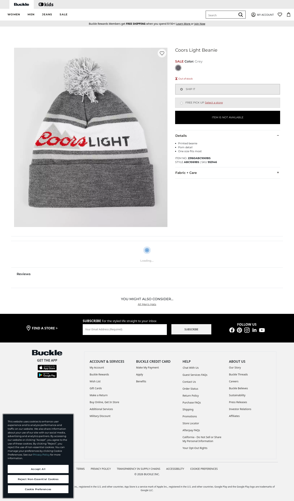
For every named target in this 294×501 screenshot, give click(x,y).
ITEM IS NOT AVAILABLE (227, 117)
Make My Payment (147, 367)
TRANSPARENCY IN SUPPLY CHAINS (138, 468)
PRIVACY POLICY (101, 468)
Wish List (95, 381)
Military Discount (100, 416)
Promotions (190, 416)
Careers (233, 381)
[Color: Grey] (178, 68)
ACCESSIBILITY (175, 468)
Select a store (214, 102)
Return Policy (191, 395)
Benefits (141, 381)
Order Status (190, 388)
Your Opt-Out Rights (195, 448)
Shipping (188, 409)
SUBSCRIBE (191, 329)
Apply (139, 374)
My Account (97, 367)
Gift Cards (96, 388)
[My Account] (262, 15)
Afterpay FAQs (191, 430)
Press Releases (238, 402)
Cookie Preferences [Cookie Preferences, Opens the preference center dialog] (38, 489)
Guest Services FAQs (195, 375)
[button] (14, 15)
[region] (38, 456)
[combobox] (221, 14)
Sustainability (237, 395)
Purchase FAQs (192, 402)
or (185, 23)
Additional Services (101, 409)
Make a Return (99, 395)
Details (227, 135)
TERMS (80, 468)
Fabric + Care (227, 172)
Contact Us (189, 381)
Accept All (38, 469)
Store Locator (191, 423)
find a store (45, 328)
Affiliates (234, 416)
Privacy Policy (41, 454)
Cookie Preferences (204, 468)
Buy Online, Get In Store (104, 402)
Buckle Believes (238, 388)
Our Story (235, 367)
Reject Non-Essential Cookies (38, 479)
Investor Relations (240, 409)
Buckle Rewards (99, 374)
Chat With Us (191, 367)
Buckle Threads (238, 374)
